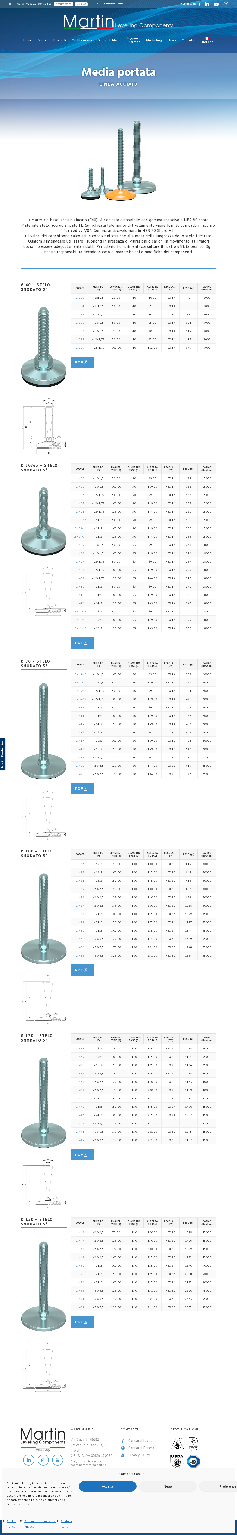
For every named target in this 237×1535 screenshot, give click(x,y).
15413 (79, 707)
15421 (79, 774)
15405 (79, 545)
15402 (79, 495)
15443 (79, 1123)
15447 (79, 1240)
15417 (79, 740)
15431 (79, 939)
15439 (79, 1090)
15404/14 (80, 536)
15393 (79, 297)
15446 (79, 1232)
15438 (79, 1081)
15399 (79, 347)
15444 (79, 1131)
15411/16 (80, 619)
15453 (79, 1290)
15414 (79, 715)
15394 (79, 306)
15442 (79, 1115)
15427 (79, 905)
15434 (79, 1048)
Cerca (81, 4)
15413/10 (80, 674)
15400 (79, 478)
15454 (79, 1299)
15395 (79, 314)
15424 (79, 880)
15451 (79, 1274)
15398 (79, 339)
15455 (79, 1307)
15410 (79, 586)
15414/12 (80, 699)
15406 (79, 553)
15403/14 (80, 528)
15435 (79, 1056)
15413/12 (80, 690)
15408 (79, 570)
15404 (79, 511)
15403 (79, 503)
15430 (79, 930)
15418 (79, 749)
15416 (79, 732)
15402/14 (80, 520)
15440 (79, 1098)
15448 (79, 1249)
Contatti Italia (136, 1440)
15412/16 (80, 628)
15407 (79, 561)
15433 (79, 955)
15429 (79, 922)
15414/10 (80, 682)
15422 (79, 864)
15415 (79, 724)
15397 (79, 331)
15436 (79, 1065)
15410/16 (80, 611)
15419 (79, 757)
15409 (79, 578)
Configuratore (111, 3)
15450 (79, 1265)
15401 (79, 486)
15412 (79, 603)
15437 (79, 1073)
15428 (79, 914)
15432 (79, 947)
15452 (79, 1282)
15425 (79, 889)
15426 (79, 897)
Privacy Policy (135, 1455)
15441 (79, 1106)
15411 (79, 595)
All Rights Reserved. (69, 1527)
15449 (79, 1257)
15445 (79, 1140)
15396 (79, 322)
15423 (79, 872)
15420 (79, 765)
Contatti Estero (137, 1447)
